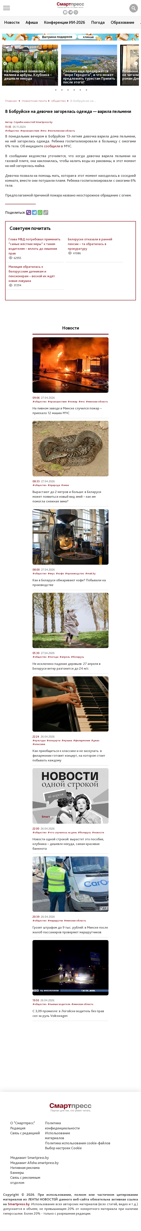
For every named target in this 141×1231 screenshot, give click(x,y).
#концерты (53, 740)
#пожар (72, 401)
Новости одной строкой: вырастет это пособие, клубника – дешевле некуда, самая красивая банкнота (68, 844)
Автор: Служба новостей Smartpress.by (29, 122)
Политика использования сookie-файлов (77, 1143)
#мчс (43, 130)
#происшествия (29, 130)
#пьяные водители (59, 1004)
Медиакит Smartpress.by (29, 1157)
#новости (98, 832)
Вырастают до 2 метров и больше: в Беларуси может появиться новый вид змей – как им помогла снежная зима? (66, 496)
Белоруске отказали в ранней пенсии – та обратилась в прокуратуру (90, 244)
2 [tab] (63, 89)
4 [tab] (76, 89)
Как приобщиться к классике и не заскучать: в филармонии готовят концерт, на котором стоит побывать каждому (68, 755)
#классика (38, 744)
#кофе (60, 573)
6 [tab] (88, 89)
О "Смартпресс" (22, 1123)
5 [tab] (82, 89)
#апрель (64, 656)
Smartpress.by (19, 1204)
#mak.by (90, 573)
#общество (12, 130)
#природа (54, 485)
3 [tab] (69, 89)
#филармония (81, 740)
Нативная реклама (25, 1167)
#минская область (97, 401)
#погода (53, 656)
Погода (98, 22)
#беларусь (77, 656)
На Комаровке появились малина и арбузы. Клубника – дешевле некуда (28, 75)
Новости (11, 22)
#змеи (65, 485)
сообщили (52, 146)
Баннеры (17, 1172)
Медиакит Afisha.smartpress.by (34, 1163)
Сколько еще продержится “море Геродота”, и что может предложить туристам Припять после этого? (89, 76)
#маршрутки (55, 920)
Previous (5, 64)
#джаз (95, 740)
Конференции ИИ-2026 (64, 22)
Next (136, 64)
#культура (39, 740)
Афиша (32, 22)
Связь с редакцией (25, 1133)
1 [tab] (57, 89)
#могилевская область (61, 130)
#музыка (67, 740)
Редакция (17, 1128)
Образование (122, 22)
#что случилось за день (62, 832)
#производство (74, 573)
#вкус (51, 573)
